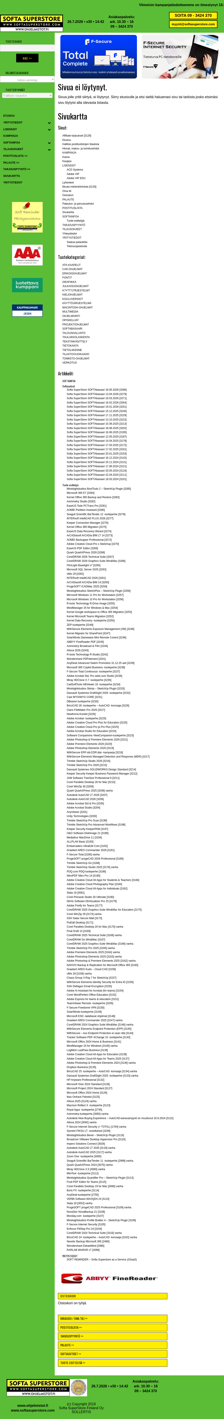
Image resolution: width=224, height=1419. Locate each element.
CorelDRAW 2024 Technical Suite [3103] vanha (94, 1232)
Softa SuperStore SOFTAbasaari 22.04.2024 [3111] (97, 474)
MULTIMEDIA (70, 311)
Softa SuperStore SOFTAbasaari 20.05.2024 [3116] (97, 470)
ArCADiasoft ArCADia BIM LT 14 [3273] (90, 535)
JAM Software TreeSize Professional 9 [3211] (93, 778)
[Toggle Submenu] (49, 123)
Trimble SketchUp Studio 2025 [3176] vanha (92, 867)
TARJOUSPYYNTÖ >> (71, 1336)
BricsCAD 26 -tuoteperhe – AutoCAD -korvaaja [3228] (98, 705)
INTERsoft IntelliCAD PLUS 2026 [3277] (90, 518)
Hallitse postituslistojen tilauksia (80, 144)
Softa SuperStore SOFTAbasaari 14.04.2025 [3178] (97, 440)
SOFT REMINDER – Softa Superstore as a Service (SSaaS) (102, 1259)
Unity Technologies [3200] (82, 816)
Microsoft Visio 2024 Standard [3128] (88, 1084)
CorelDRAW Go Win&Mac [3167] (86, 939)
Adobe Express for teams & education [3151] (93, 999)
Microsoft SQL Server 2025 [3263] (86, 569)
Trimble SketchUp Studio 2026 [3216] (88, 760)
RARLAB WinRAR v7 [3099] (83, 1249)
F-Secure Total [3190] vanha (83, 854)
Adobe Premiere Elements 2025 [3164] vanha (93, 952)
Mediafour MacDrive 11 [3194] (84, 837)
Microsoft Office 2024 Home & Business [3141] (94, 1041)
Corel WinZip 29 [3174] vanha (84, 914)
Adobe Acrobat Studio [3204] (83, 807)
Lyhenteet (68, 182)
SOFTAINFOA (70, 216)
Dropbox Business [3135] (81, 1067)
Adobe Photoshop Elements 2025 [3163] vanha (94, 956)
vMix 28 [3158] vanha (79, 973)
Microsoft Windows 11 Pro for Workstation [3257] (95, 595)
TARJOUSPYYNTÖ (73, 225)
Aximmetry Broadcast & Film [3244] (87, 646)
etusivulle (127, 97)
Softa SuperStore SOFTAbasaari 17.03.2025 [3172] (97, 445)
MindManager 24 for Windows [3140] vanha (92, 1045)
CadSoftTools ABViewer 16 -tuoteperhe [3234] (93, 684)
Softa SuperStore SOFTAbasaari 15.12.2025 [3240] (97, 411)
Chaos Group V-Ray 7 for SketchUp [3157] (91, 977)
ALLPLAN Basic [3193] (80, 841)
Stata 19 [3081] (75, 892)
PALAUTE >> (67, 1345)
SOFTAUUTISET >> (70, 1353)
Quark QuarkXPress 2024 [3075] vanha (90, 1164)
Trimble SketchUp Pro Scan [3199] (87, 820)
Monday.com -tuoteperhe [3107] (85, 1215)
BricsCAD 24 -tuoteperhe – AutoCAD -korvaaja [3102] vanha (102, 1237)
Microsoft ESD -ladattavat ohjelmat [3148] (91, 1016)
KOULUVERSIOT (72, 299)
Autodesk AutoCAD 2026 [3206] (85, 799)
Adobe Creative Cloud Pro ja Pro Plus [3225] (93, 726)
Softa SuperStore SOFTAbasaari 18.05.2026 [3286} (97, 389)
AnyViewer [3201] (77, 812)
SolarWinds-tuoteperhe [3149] (84, 1011)
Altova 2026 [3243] (78, 650)
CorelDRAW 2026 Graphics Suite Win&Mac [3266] (96, 560)
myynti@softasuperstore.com (193, 24)
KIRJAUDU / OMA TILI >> (74, 1318)
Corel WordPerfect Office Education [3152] (91, 994)
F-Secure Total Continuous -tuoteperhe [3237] (93, 671)
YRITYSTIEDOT (71, 237)
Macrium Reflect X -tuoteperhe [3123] (88, 1105)
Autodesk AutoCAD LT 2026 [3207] (87, 795)
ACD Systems (75, 169)
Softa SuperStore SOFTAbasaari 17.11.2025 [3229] (97, 415)
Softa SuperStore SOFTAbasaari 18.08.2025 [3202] (97, 428)
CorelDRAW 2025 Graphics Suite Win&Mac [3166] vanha (100, 943)
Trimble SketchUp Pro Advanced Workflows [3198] (96, 824)
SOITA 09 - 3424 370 (193, 15)
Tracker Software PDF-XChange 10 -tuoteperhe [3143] (98, 1037)
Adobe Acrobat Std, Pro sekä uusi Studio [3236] (94, 675)
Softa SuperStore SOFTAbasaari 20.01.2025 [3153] (97, 453)
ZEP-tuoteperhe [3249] (80, 624)
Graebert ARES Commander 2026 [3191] (91, 850)
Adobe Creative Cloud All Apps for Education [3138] (97, 1054)
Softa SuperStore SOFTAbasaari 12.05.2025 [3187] (97, 436)
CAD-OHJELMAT (72, 269)
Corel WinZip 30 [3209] (80, 786)
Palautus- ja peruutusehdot (78, 203)
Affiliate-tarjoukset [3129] (76, 135)
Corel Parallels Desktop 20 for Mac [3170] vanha (95, 926)
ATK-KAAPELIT (71, 265)
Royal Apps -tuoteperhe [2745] (84, 1109)
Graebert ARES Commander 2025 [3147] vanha (94, 1020)
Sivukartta (68, 212)
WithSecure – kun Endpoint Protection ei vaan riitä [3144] (100, 1033)
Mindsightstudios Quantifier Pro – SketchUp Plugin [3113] (100, 1177)
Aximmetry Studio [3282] (81, 501)
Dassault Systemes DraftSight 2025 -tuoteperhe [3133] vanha (102, 1075)
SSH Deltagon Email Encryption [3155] (89, 986)
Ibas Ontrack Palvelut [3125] (83, 1096)
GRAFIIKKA (69, 282)
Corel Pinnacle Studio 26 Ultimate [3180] (90, 897)
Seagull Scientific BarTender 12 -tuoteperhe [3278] (96, 514)
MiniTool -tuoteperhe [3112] (82, 1173)
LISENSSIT (69, 165)
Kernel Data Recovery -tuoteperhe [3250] (91, 620)
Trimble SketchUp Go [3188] (83, 863)
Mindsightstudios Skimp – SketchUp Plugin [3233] (96, 688)
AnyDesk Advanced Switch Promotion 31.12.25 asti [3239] (101, 663)
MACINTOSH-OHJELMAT (77, 307)
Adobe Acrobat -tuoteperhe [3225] (86, 718)
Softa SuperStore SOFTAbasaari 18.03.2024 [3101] (97, 479)
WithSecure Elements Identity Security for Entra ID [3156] (100, 982)
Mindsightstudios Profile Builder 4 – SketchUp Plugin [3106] (101, 1220)
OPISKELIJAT (70, 320)
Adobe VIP (73, 174)
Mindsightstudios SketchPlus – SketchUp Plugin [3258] (99, 590)
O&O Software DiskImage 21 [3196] (87, 833)
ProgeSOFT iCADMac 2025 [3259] (87, 586)
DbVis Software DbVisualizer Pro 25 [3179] (92, 901)
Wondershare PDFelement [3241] (86, 658)
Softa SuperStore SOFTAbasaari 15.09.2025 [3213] (97, 423)
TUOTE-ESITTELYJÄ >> (72, 1362)
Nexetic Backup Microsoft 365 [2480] (88, 1241)
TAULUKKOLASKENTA (76, 337)
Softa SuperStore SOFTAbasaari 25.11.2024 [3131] (97, 462)
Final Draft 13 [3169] (79, 931)
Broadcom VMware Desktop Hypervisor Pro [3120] (96, 1139)
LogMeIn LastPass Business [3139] (87, 1050)
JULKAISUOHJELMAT (75, 286)
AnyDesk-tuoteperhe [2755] (83, 1194)
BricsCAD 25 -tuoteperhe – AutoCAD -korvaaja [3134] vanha (102, 1071)
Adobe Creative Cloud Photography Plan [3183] (94, 884)
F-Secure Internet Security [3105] (86, 1224)
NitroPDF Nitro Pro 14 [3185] (83, 875)
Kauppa (66, 161)
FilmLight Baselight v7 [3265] (83, 565)
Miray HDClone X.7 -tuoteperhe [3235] (89, 680)
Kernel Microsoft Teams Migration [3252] (90, 616)
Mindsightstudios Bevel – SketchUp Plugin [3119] (95, 1135)
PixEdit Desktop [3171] (80, 922)
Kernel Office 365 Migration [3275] (87, 526)
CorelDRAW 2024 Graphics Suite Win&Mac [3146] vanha (100, 1024)
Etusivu (66, 140)
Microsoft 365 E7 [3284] (80, 492)
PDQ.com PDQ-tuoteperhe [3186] (86, 871)
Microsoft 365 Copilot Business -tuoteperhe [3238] (96, 667)
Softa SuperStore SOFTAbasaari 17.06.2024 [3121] (97, 466)
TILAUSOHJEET (72, 229)
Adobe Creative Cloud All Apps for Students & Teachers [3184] (103, 880)
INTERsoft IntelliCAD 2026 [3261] (86, 578)
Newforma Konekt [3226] (81, 714)
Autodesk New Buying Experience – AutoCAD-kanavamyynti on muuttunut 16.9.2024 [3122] (120, 1118)
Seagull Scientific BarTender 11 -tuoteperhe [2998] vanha (100, 1160)
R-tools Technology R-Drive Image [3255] (91, 603)
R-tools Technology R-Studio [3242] (87, 654)
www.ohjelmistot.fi (32, 1405)
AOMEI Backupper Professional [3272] (89, 539)
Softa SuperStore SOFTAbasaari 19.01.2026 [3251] (97, 406)
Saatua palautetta (77, 242)
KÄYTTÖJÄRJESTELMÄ (76, 303)
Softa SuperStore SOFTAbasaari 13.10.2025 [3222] (97, 419)
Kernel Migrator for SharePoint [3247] (88, 633)
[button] (98, 57)
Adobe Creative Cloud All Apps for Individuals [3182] (97, 888)
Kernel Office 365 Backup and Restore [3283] (93, 497)
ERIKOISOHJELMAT (74, 273)
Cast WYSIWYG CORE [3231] (84, 697)
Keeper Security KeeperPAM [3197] (87, 829)
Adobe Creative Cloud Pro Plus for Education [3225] (97, 722)
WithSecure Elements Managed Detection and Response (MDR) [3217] (108, 756)
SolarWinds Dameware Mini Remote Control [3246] (96, 637)
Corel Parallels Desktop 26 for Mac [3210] (91, 782)
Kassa (66, 157)
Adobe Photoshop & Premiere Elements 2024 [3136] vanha (101, 1062)
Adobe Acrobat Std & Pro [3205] (85, 803)
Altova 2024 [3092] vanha (81, 1122)
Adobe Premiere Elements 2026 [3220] (89, 743)
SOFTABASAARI (72, 328)
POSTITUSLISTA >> (71, 1327)
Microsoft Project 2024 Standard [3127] (89, 1088)
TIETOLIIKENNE (72, 350)
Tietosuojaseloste (77, 246)
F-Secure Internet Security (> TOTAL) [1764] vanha (96, 1126)
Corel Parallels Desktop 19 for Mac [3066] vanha (95, 1186)
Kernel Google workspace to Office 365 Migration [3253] (99, 612)
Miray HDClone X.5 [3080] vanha (86, 1169)
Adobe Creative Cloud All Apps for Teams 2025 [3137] (98, 1058)
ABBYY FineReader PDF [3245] (85, 641)
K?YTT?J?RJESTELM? (76, 290)
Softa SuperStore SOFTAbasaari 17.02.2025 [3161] (97, 449)
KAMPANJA (69, 152)
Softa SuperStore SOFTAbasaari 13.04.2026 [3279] (97, 394)
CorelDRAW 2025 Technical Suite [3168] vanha (94, 935)
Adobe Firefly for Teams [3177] (84, 905)
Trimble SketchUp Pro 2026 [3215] (87, 765)
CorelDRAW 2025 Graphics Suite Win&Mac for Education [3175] (104, 909)
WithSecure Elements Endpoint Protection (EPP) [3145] (99, 1028)
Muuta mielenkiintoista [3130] (79, 186)
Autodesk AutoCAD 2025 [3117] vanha (89, 1152)
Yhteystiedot (69, 233)
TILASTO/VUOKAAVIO (75, 354)
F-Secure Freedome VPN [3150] (85, 1007)
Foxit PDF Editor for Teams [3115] (86, 1181)
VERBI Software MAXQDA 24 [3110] (88, 1198)
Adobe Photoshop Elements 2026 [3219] (90, 748)
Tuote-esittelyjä (75, 220)
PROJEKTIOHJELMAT (75, 324)
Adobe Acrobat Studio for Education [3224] (91, 731)
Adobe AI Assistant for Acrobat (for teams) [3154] (95, 990)
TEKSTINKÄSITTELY (74, 341)
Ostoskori (68, 195)
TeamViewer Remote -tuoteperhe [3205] (90, 1003)
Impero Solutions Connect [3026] (86, 1143)
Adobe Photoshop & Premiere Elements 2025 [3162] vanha (101, 960)
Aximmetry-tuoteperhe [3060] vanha (87, 1113)
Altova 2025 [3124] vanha (81, 1101)
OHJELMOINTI (71, 316)
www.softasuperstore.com (32, 1410)
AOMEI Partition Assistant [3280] (86, 509)
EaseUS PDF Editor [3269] (82, 548)
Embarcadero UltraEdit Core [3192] (87, 846)
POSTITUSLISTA (72, 208)
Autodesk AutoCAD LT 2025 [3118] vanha (91, 1147)
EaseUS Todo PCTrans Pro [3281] (87, 505)
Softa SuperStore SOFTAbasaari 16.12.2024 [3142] (97, 457)
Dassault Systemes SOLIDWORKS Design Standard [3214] (101, 769)
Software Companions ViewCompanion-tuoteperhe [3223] (100, 735)
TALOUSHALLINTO (74, 333)
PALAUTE (68, 199)
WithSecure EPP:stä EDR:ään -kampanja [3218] (95, 752)
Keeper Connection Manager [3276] (87, 522)
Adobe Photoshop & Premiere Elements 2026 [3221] (97, 739)
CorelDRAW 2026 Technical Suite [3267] (90, 556)
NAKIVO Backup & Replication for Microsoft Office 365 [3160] (102, 965)
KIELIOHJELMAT (72, 294)
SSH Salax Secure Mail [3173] (84, 918)
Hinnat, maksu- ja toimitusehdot (80, 148)
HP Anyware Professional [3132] (85, 1079)
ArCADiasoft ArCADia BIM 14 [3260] (88, 582)
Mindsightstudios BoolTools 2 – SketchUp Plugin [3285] (99, 488)
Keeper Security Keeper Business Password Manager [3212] (102, 773)
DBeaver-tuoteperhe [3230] (82, 701)
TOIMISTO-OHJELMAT (76, 358)
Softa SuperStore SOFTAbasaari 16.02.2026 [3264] (97, 402)
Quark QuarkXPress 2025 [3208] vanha (90, 790)
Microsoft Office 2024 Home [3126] (87, 1092)
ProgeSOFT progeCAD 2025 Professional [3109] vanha (99, 1207)
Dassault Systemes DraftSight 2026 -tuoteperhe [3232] (98, 692)
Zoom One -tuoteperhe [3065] (84, 1156)
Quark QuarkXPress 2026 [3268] (86, 552)
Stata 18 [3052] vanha (79, 1203)
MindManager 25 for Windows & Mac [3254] (92, 607)
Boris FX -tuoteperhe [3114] (83, 1190)
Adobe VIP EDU (76, 178)
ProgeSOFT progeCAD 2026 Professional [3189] (95, 858)
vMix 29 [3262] (75, 573)
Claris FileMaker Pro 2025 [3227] (86, 709)
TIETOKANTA (70, 345)
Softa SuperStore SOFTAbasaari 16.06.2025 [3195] (97, 432)
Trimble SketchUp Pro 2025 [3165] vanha (91, 948)
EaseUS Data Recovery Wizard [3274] (89, 531)
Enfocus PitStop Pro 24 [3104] (84, 1228)
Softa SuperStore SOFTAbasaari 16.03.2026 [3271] (97, 398)
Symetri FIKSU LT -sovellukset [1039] (88, 1130)
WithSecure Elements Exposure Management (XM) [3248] (100, 629)
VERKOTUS (69, 362)
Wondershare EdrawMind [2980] (85, 1245)
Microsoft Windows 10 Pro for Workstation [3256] (95, 599)
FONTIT (67, 277)
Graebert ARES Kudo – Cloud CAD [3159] (91, 969)
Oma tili (66, 191)
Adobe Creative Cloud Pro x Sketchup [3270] (93, 543)
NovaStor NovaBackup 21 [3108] (86, 1211)
